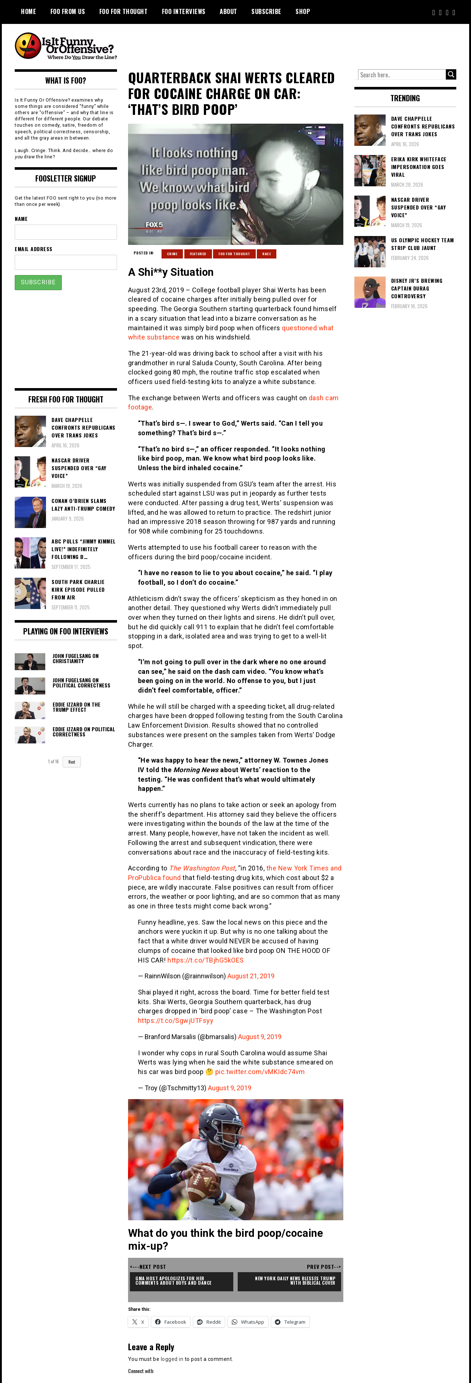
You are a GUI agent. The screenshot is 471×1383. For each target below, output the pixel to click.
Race (266, 253)
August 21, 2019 (251, 976)
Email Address (34, 249)
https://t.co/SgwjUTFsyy (176, 1020)
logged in (172, 1359)
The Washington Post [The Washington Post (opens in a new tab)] (202, 868)
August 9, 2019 (259, 1037)
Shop (302, 11)
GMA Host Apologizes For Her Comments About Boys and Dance (173, 1280)
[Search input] (402, 75)
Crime (172, 253)
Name (21, 218)
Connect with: (141, 1371)
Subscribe (266, 11)
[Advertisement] (319, 44)
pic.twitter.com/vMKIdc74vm (260, 1072)
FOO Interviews (184, 11)
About (228, 11)
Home (28, 11)
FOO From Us (67, 11)
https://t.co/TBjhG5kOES (205, 960)
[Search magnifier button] (451, 74)
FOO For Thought (123, 11)
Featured (198, 253)
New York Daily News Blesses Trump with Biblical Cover (296, 1280)
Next (71, 762)
